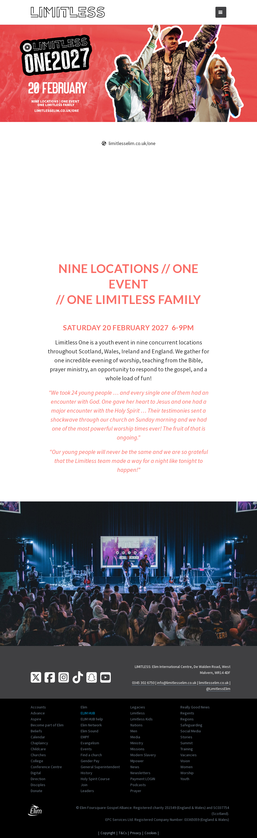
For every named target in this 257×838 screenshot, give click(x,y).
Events (86, 748)
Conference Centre (46, 766)
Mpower (137, 760)
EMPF (85, 737)
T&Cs (123, 833)
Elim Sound (89, 731)
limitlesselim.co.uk (214, 682)
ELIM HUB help (92, 719)
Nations (136, 725)
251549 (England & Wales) (185, 807)
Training (186, 748)
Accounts (38, 707)
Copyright (108, 833)
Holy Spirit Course (95, 778)
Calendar (38, 737)
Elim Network (91, 725)
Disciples (38, 784)
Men (133, 731)
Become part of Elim (47, 725)
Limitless (137, 713)
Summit (186, 742)
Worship (187, 772)
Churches (38, 754)
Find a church (91, 754)
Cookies (150, 833)
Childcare (38, 748)
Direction (38, 778)
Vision (185, 760)
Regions (187, 719)
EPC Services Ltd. (119, 819)
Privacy (135, 833)
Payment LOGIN (142, 778)
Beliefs (36, 731)
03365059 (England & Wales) (206, 819)
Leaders (87, 790)
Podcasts (138, 784)
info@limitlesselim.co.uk (176, 682)
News (134, 766)
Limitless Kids (141, 719)
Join (84, 784)
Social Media (190, 731)
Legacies (137, 707)
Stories (186, 737)
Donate (36, 790)
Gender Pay (90, 760)
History (86, 772)
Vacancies (188, 754)
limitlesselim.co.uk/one (128, 143)
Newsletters (140, 772)
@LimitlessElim (218, 688)
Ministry (136, 742)
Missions (137, 748)
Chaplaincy (39, 742)
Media (135, 737)
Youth (184, 778)
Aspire (36, 719)
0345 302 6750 (143, 682)
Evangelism (90, 742)
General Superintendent (100, 766)
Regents (187, 713)
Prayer (135, 790)
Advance (38, 713)
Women (186, 766)
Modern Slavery (143, 754)
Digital (36, 772)
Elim (84, 707)
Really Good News (195, 707)
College (37, 760)
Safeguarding (191, 725)
